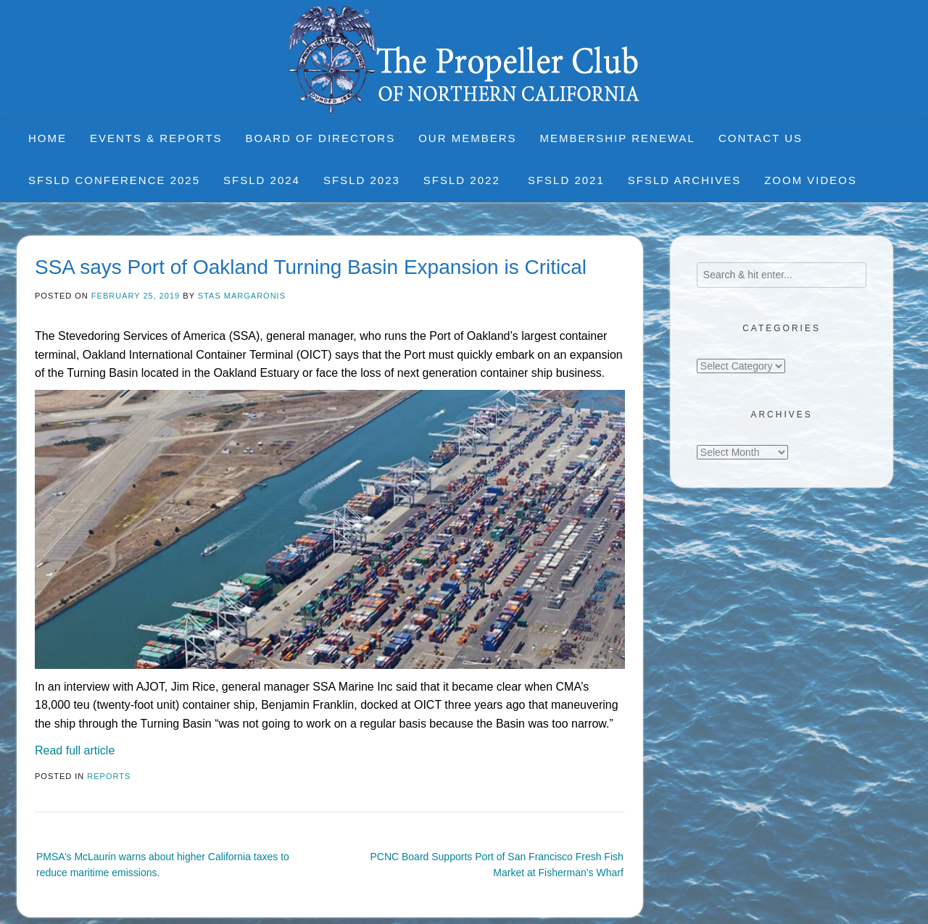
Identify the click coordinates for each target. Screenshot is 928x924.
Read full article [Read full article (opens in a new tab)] (75, 750)
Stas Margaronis (242, 295)
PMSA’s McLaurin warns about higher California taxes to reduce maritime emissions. (162, 864)
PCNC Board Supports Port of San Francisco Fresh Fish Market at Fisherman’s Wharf (496, 864)
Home (47, 138)
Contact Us (760, 138)
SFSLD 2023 (361, 180)
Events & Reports (156, 138)
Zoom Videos (810, 180)
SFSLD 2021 (566, 180)
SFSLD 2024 (261, 180)
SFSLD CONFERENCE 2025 (114, 180)
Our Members (467, 138)
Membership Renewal (617, 138)
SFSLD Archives (684, 180)
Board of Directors (321, 138)
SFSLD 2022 (464, 180)
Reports (108, 776)
